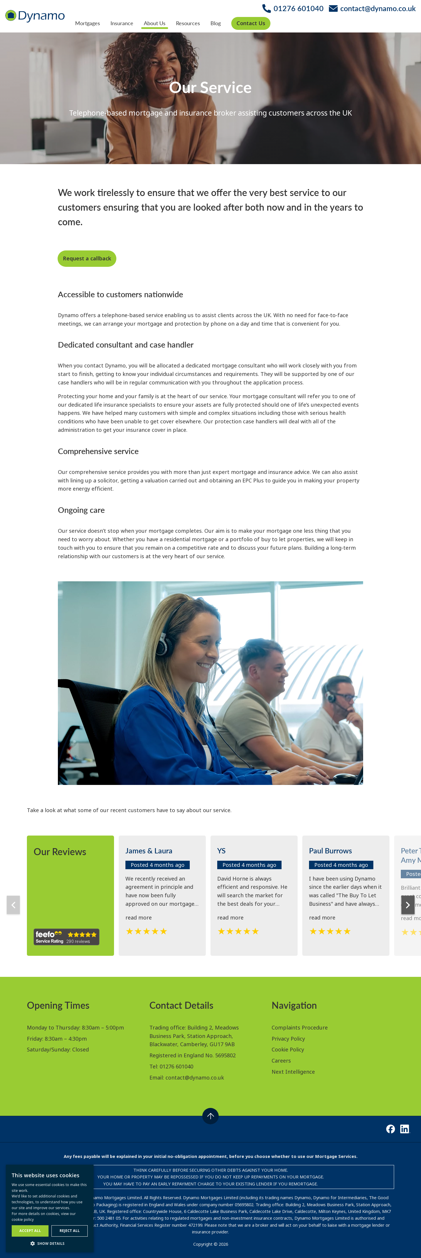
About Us (154, 23)
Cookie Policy (288, 1049)
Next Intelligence (293, 1071)
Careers (281, 1060)
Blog (215, 23)
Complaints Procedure (300, 1027)
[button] (50, 1243)
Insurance (122, 23)
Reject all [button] (70, 1230)
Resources (188, 23)
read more (138, 917)
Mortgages (87, 23)
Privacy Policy (288, 1038)
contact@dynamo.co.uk (194, 1077)
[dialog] (50, 1208)
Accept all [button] (30, 1230)
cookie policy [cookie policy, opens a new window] (23, 1219)
